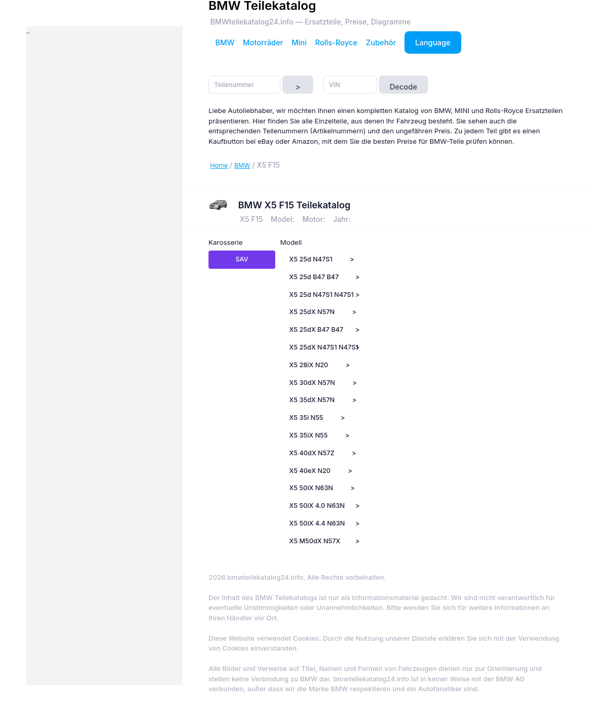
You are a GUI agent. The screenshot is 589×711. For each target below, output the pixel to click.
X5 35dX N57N (312, 400)
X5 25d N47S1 (311, 259)
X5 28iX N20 (308, 365)
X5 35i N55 (306, 417)
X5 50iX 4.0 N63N (317, 505)
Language (433, 42)
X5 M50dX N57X (314, 541)
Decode (403, 86)
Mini (298, 42)
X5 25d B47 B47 (314, 277)
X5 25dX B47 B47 (316, 329)
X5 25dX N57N (312, 312)
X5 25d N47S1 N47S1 (318, 294)
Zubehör (381, 42)
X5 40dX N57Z (312, 453)
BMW (225, 42)
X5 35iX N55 (308, 435)
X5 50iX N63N (311, 488)
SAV (242, 259)
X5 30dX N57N (312, 382)
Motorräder (263, 42)
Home (219, 165)
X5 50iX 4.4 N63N (317, 523)
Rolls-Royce (336, 42)
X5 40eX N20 (309, 471)
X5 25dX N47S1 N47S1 (318, 347)
